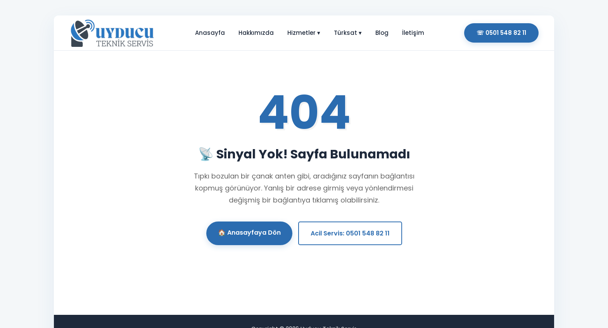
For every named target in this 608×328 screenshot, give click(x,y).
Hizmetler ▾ (303, 33)
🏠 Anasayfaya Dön (249, 232)
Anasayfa (210, 33)
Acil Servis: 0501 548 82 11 (350, 233)
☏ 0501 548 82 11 (501, 33)
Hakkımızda (256, 33)
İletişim (413, 33)
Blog (382, 33)
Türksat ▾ (348, 33)
